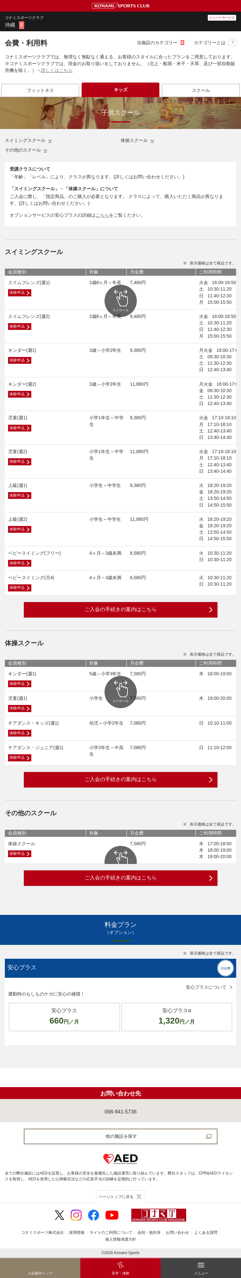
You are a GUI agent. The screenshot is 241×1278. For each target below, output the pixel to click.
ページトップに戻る (116, 1196)
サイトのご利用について (111, 1232)
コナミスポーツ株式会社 (42, 1232)
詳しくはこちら (57, 70)
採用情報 (77, 1232)
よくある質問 (205, 1232)
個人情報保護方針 (120, 1239)
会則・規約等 (149, 1232)
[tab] (40, 90)
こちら (102, 215)
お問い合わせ (177, 1232)
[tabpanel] (120, 582)
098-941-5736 (121, 1112)
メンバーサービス (222, 17)
